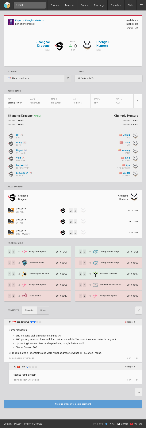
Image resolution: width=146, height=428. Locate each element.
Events (84, 5)
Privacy (17, 424)
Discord (122, 424)
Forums (55, 5)
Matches (70, 5)
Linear (43, 310)
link (136, 358)
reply (128, 358)
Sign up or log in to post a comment (73, 404)
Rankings (99, 5)
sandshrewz (23, 322)
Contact (8, 424)
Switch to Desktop (33, 424)
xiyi (23, 367)
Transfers (116, 5)
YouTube (136, 423)
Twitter (110, 423)
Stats (130, 5)
